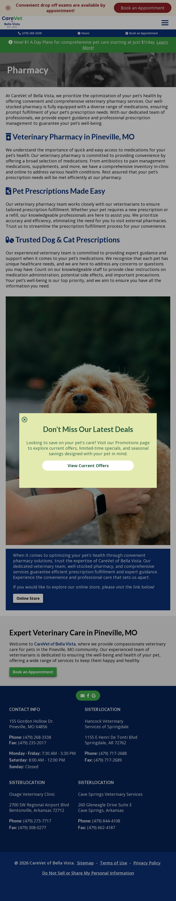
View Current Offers (88, 465)
